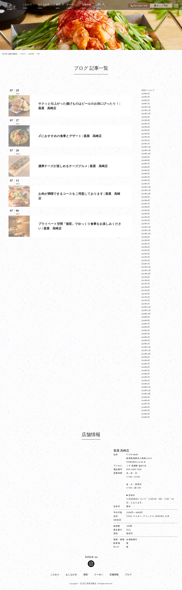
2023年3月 (145, 217)
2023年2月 (145, 220)
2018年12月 (146, 387)
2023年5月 (145, 210)
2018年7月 (145, 404)
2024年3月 (145, 177)
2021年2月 (145, 300)
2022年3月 (145, 257)
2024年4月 (145, 174)
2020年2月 (145, 340)
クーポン (98, 574)
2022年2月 (145, 260)
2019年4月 (145, 374)
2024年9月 (145, 157)
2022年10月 (146, 234)
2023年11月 (146, 190)
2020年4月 (145, 334)
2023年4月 (145, 214)
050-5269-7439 (139, 5)
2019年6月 (145, 367)
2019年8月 (145, 360)
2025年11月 (146, 110)
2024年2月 (145, 180)
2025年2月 (145, 140)
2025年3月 (145, 137)
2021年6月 (145, 287)
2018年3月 (145, 417)
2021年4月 (145, 294)
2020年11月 (146, 310)
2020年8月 (145, 320)
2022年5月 (145, 250)
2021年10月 (146, 274)
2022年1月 (145, 264)
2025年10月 (146, 113)
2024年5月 (145, 170)
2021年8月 (145, 280)
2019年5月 (145, 370)
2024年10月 (146, 154)
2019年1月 (145, 384)
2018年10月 (146, 394)
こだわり (54, 574)
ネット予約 (161, 5)
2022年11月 (146, 230)
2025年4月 (145, 134)
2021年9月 (145, 277)
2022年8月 (145, 240)
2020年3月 (145, 337)
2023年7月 (145, 204)
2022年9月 (145, 237)
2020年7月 (145, 324)
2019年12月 (146, 347)
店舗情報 (114, 574)
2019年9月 (145, 357)
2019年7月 (145, 364)
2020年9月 (145, 317)
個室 (85, 574)
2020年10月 (146, 314)
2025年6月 (145, 127)
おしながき (71, 574)
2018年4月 (145, 414)
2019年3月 (145, 377)
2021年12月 (146, 267)
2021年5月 (145, 290)
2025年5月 (145, 130)
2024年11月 (146, 150)
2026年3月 (145, 97)
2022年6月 (145, 247)
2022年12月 (146, 227)
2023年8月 (145, 200)
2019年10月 (146, 354)
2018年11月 (146, 390)
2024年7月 (145, 164)
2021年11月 (146, 270)
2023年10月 (146, 194)
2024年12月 (146, 147)
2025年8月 (145, 120)
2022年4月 (145, 254)
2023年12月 (146, 187)
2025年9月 (145, 117)
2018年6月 (145, 407)
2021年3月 (145, 297)
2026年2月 (145, 100)
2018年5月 (145, 410)
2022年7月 (145, 244)
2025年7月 (145, 124)
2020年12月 (146, 307)
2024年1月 (145, 184)
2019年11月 (146, 350)
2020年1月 (145, 344)
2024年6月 (145, 167)
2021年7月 (145, 284)
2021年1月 (145, 304)
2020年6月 (145, 327)
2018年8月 (145, 400)
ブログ (128, 574)
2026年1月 (145, 104)
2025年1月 (145, 144)
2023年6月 (145, 207)
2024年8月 (145, 160)
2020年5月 (145, 330)
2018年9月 (145, 397)
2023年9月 (145, 197)
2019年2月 (145, 380)
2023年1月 (145, 224)
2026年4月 (145, 94)
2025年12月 (146, 107)
